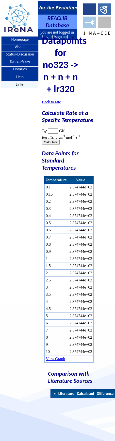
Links (20, 84)
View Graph (55, 359)
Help (20, 76)
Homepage (20, 39)
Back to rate (51, 102)
